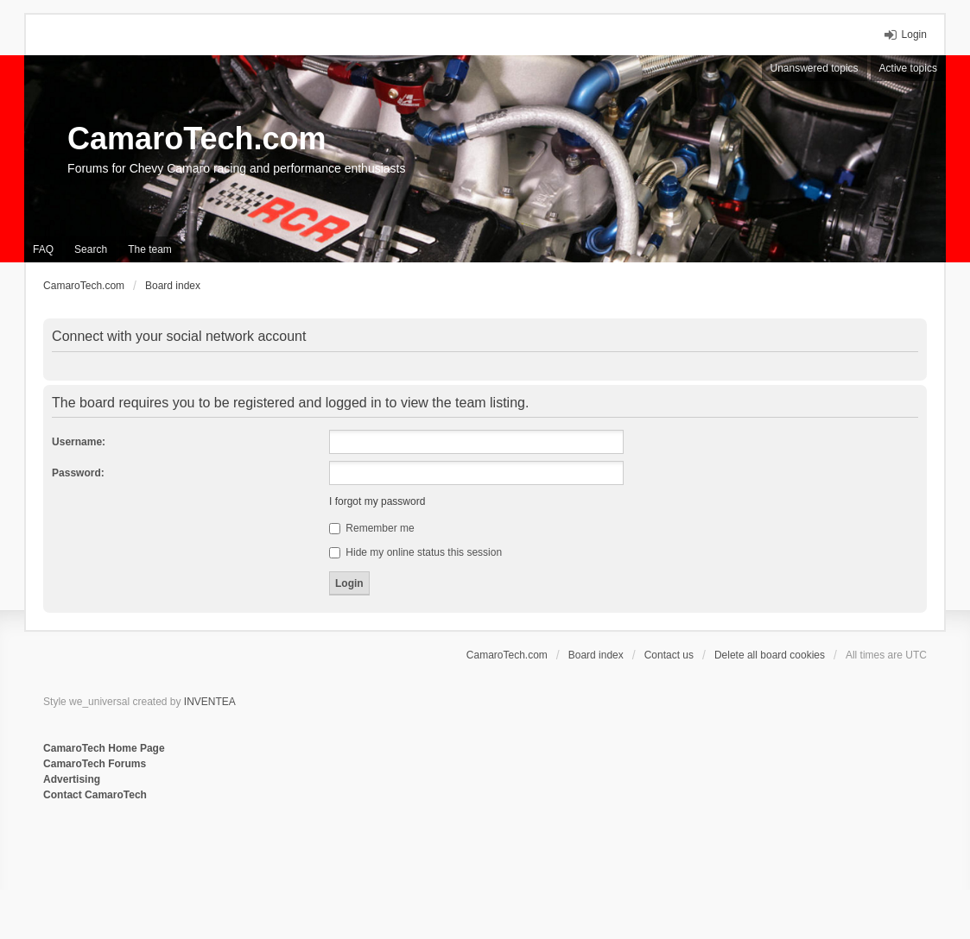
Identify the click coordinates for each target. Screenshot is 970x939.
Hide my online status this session (415, 552)
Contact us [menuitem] (669, 655)
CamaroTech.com (196, 138)
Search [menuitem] (90, 249)
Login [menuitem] (914, 34)
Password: (78, 473)
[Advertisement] (254, 859)
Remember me (372, 528)
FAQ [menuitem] (43, 249)
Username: (78, 442)
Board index (596, 655)
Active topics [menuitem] (908, 68)
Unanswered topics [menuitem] (814, 68)
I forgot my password (377, 501)
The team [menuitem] (150, 249)
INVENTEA (210, 702)
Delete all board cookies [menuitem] (769, 655)
